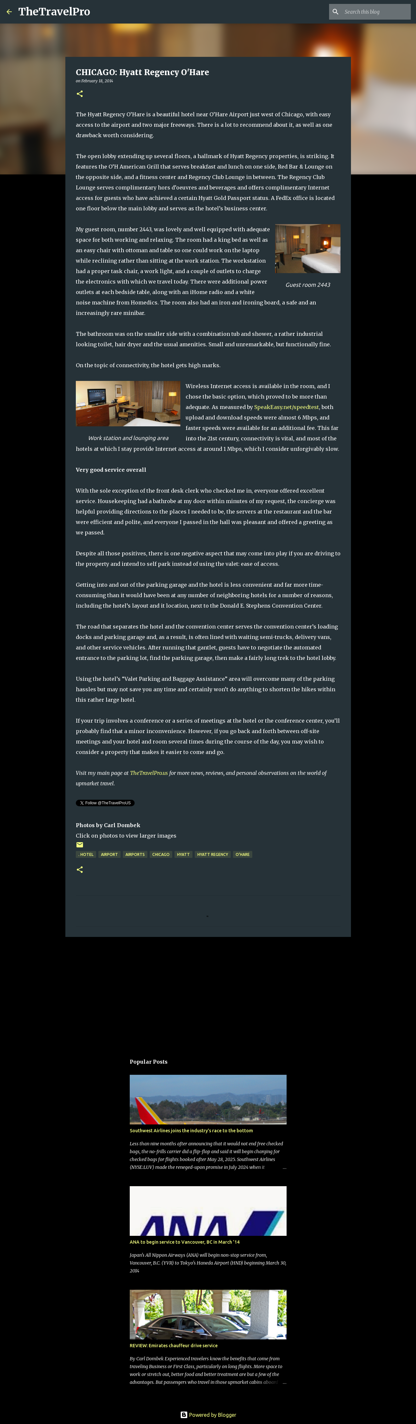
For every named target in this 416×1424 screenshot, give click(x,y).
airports (135, 854)
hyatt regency (212, 854)
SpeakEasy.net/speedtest (286, 407)
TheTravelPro (54, 11)
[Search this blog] (376, 12)
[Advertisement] (208, 992)
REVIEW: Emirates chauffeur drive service (174, 1345)
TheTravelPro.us (149, 773)
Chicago (161, 854)
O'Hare (243, 854)
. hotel (85, 854)
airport (109, 854)
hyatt (183, 854)
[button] (80, 94)
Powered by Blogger (208, 1415)
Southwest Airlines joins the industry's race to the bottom (191, 1130)
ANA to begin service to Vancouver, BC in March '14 (185, 1242)
